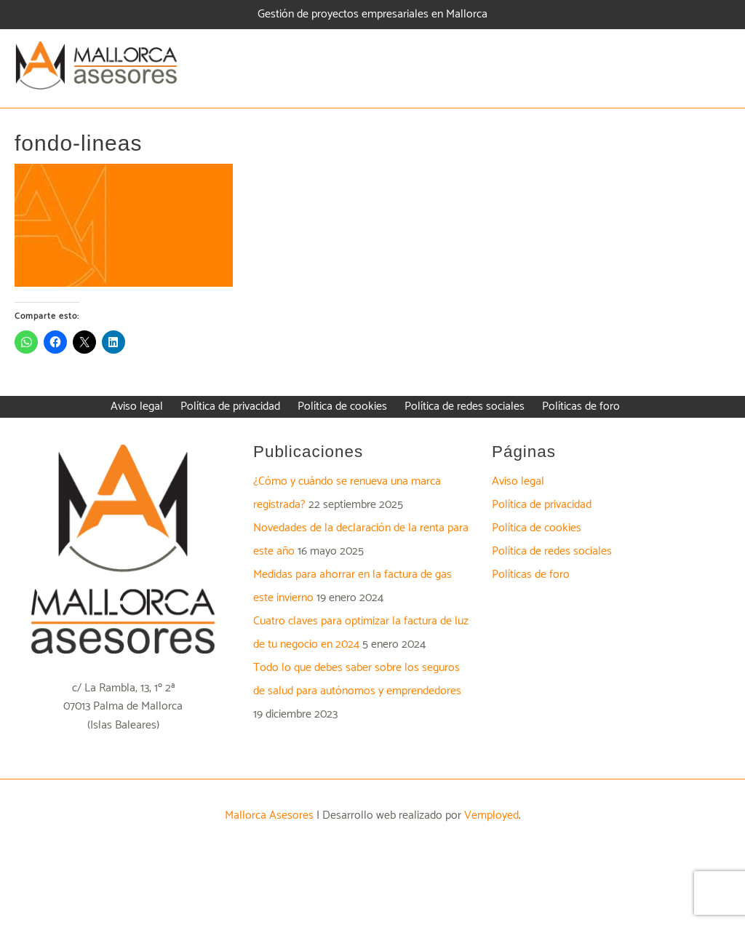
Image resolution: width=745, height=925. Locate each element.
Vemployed (491, 815)
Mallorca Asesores (269, 815)
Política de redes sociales (552, 551)
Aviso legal (518, 481)
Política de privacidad (541, 505)
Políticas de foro (531, 574)
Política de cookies (536, 528)
